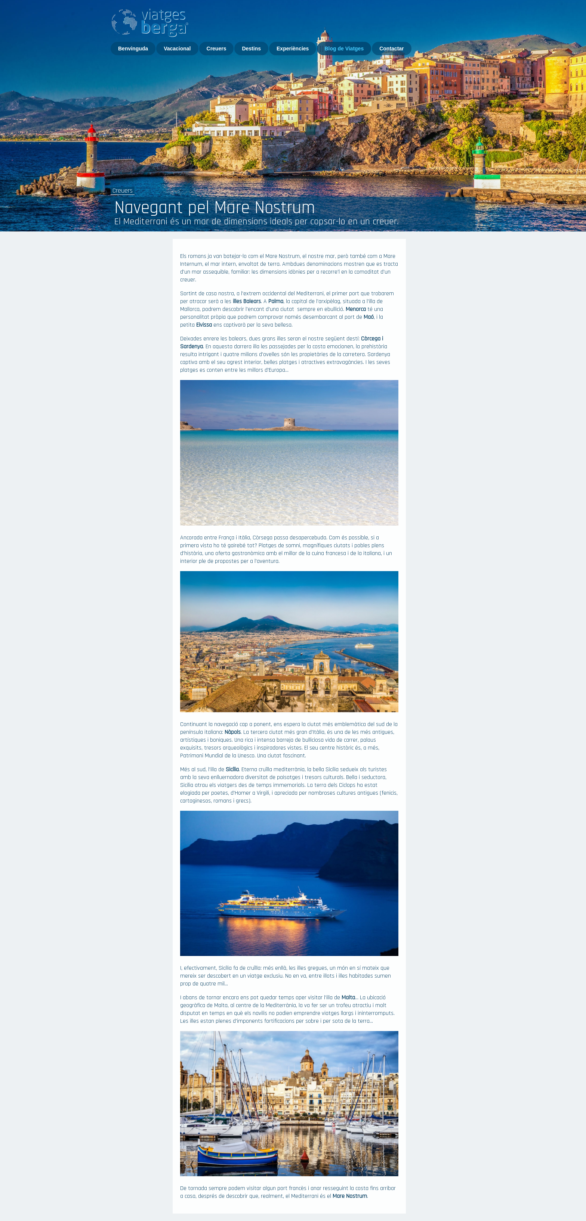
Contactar (391, 49)
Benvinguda (133, 49)
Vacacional (177, 49)
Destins (251, 49)
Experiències (293, 49)
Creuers (216, 49)
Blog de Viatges (344, 49)
